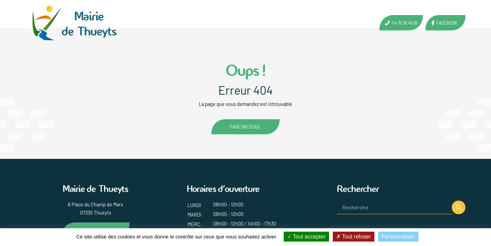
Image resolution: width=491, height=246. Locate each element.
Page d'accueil (245, 126)
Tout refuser (353, 237)
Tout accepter (306, 237)
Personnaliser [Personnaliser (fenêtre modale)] (398, 237)
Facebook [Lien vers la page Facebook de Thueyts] (446, 23)
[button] (458, 207)
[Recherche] (394, 207)
